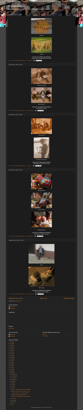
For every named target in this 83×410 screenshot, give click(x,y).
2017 (11, 355)
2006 (11, 404)
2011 (11, 365)
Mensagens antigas (69, 298)
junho (12, 384)
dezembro (13, 374)
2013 (11, 362)
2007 (11, 372)
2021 (11, 348)
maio (12, 386)
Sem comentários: (30, 110)
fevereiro (13, 400)
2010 (11, 367)
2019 (11, 352)
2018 (11, 353)
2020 (11, 350)
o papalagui (16, 6)
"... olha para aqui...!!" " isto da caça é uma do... (20, 392)
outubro (12, 377)
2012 (11, 364)
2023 (11, 345)
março (12, 398)
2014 (11, 360)
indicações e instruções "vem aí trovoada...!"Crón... (21, 391)
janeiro (12, 401)
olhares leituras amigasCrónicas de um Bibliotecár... (21, 396)
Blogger (50, 407)
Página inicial (43, 298)
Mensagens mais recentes (16, 298)
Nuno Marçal (12, 306)
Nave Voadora (45, 335)
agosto (12, 381)
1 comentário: (29, 60)
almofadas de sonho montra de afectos (18, 394)
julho (12, 382)
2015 (11, 359)
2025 (11, 341)
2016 (11, 357)
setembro (13, 379)
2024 (11, 343)
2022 (11, 347)
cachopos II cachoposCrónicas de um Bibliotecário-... (21, 389)
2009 (11, 369)
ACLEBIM (44, 334)
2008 (11, 371)
